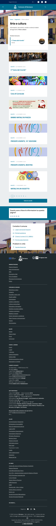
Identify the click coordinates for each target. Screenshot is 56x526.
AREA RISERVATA (27, 524)
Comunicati (11, 339)
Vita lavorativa (12, 323)
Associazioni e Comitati (14, 361)
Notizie (10, 332)
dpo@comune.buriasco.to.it (18, 412)
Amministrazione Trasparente (16, 422)
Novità (13, 66)
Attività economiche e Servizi (16, 359)
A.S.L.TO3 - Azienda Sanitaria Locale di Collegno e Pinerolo (23, 473)
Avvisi (10, 336)
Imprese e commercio (14, 311)
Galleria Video (12, 357)
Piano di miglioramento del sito (16, 426)
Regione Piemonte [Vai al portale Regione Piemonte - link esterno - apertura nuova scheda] (13, 2)
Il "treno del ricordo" (18, 40)
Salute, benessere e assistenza (16, 316)
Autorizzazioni (12, 299)
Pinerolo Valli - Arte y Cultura (16, 487)
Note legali (11, 445)
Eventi (10, 347)
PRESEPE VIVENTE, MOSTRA (21, 165)
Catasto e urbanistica (14, 302)
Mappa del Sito (12, 457)
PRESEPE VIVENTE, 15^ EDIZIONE (23, 141)
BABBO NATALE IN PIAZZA (21, 117)
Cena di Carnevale (17, 93)
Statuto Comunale (13, 441)
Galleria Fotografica (13, 354)
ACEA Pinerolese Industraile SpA (17, 475)
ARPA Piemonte (13, 482)
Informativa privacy (13, 443)
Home (11, 19)
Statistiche (11, 455)
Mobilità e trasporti (13, 313)
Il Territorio (11, 352)
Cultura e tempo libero (14, 304)
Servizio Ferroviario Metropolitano (17, 494)
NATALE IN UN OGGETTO (20, 188)
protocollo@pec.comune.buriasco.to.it (21, 375)
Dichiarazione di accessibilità (16, 424)
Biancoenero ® (18, 522)
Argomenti (17, 19)
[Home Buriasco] (22, 7)
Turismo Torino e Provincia (15, 480)
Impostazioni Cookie (14, 448)
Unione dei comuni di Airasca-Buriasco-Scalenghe (21, 466)
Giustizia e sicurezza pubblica (16, 309)
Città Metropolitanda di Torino (16, 471)
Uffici (10, 272)
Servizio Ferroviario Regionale (16, 497)
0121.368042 (14, 369)
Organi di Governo (13, 267)
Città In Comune (40, 516)
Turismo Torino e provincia (15, 490)
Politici (10, 281)
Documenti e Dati (13, 274)
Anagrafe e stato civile (14, 294)
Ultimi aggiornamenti (14, 452)
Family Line (11, 492)
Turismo (11, 321)
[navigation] (3, 7)
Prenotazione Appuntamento (16, 431)
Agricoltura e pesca (13, 290)
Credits (10, 450)
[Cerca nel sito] (45, 7)
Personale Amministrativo (15, 279)
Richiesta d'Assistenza (14, 436)
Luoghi (10, 350)
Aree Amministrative (14, 269)
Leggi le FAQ (12, 429)
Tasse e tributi (12, 334)
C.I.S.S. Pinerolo (12, 478)
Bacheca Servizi (13, 438)
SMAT (10, 485)
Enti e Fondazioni (13, 276)
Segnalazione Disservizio (15, 433)
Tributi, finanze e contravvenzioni (17, 318)
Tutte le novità (28, 201)
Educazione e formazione (15, 306)
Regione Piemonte (13, 468)
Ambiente (11, 292)
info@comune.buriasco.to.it (19, 376)
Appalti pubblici (12, 297)
